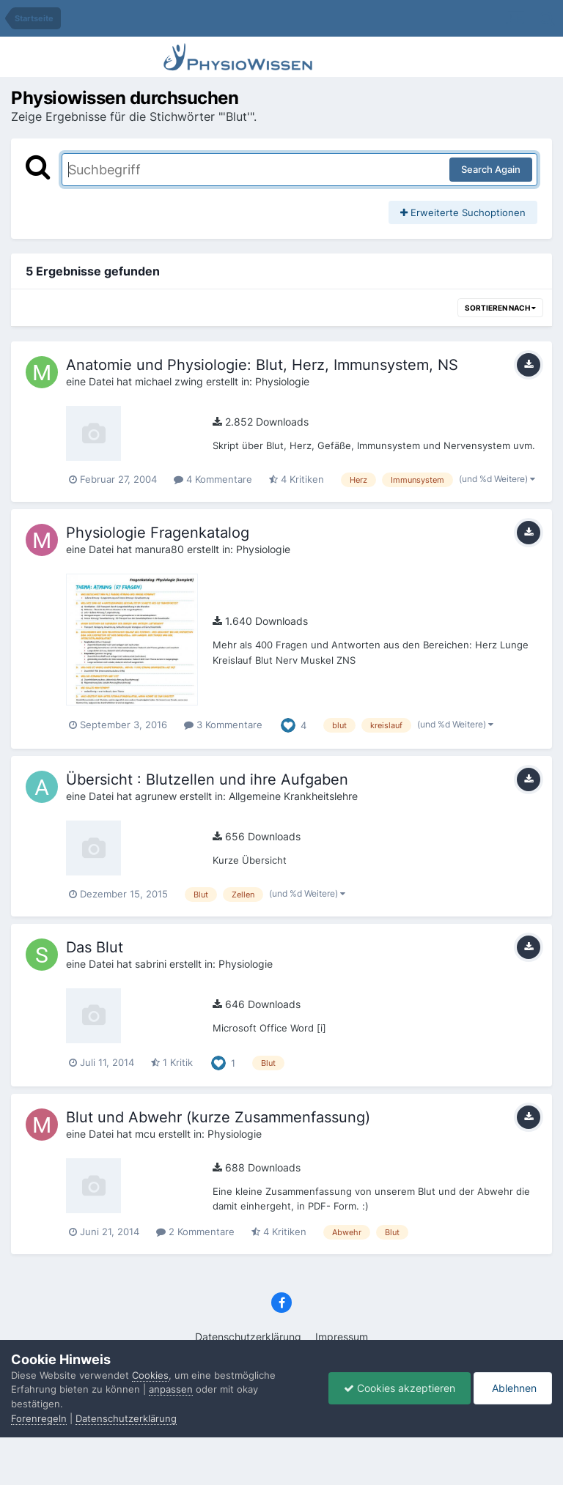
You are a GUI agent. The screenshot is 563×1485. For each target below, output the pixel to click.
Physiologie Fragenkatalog (157, 532)
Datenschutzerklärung (248, 1336)
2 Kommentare (195, 1231)
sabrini (150, 964)
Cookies (150, 1375)
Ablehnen (513, 1388)
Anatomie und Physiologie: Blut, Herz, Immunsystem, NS (262, 365)
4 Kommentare (213, 479)
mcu (145, 1133)
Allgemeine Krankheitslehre (293, 796)
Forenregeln (39, 1418)
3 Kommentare (223, 724)
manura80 (159, 549)
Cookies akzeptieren (399, 1388)
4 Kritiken (296, 479)
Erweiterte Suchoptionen (463, 212)
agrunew (156, 796)
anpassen (171, 1389)
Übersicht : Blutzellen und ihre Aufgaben (207, 779)
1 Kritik (172, 1062)
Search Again (490, 169)
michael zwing (169, 381)
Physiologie (282, 381)
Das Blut (94, 947)
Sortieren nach (500, 307)
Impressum (341, 1336)
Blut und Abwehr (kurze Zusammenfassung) (218, 1117)
